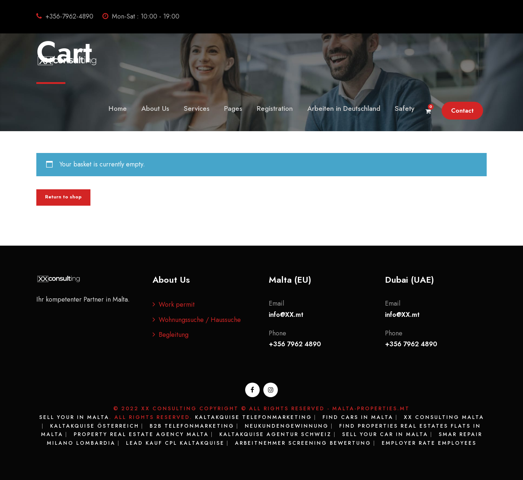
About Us (155, 108)
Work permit (177, 304)
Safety (404, 108)
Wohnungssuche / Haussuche (200, 319)
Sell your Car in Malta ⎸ (390, 434)
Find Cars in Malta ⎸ (363, 417)
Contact (462, 110)
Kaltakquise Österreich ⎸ (100, 425)
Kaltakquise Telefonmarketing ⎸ (257, 417)
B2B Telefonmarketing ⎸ (197, 425)
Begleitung (173, 334)
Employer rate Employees (429, 443)
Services (197, 108)
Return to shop (63, 196)
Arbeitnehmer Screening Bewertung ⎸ (308, 443)
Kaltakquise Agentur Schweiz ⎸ (280, 434)
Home (118, 108)
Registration (275, 108)
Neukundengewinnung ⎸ (292, 425)
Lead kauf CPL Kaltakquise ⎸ (180, 443)
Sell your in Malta (74, 417)
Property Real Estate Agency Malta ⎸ (146, 434)
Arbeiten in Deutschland (343, 108)
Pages (233, 108)
